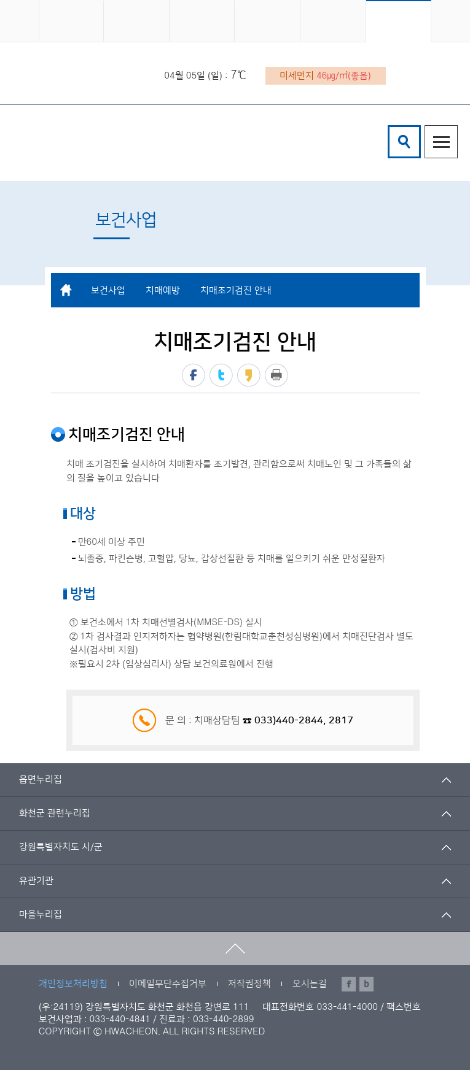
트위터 (221, 375)
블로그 (366, 984)
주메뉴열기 (441, 141)
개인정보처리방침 (73, 984)
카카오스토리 (248, 375)
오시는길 (309, 984)
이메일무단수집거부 (167, 984)
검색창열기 (404, 141)
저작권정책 (249, 984)
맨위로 (235, 948)
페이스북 (193, 375)
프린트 (276, 375)
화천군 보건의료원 (128, 141)
